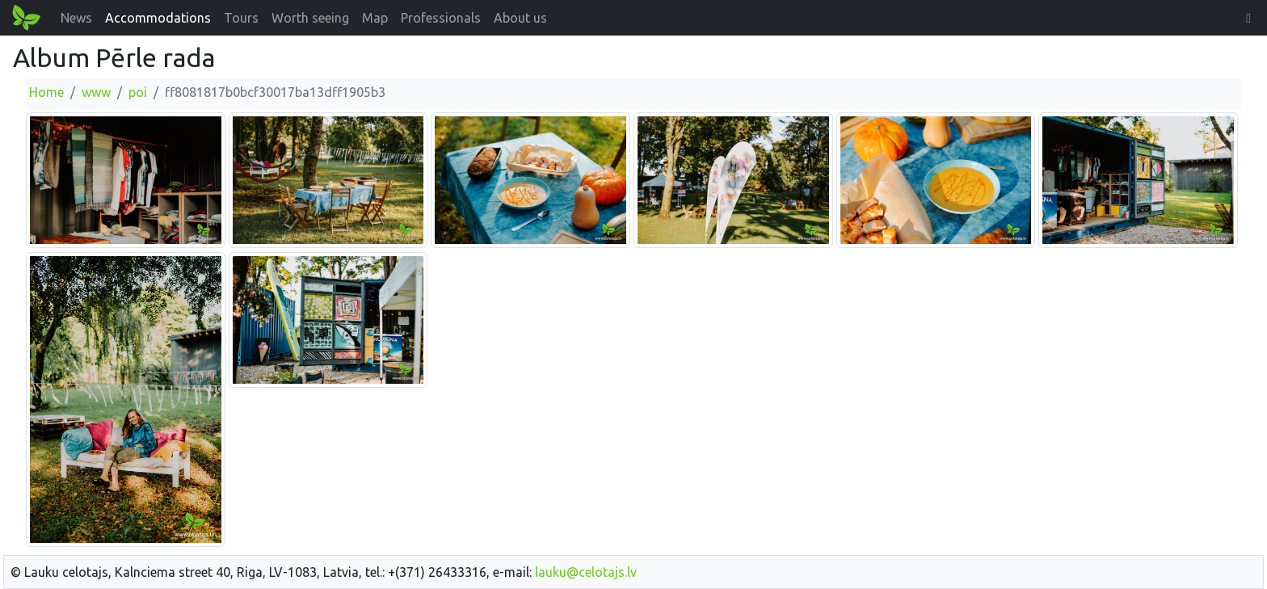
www (96, 92)
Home (46, 92)
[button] (1248, 18)
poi (137, 92)
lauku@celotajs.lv (586, 572)
